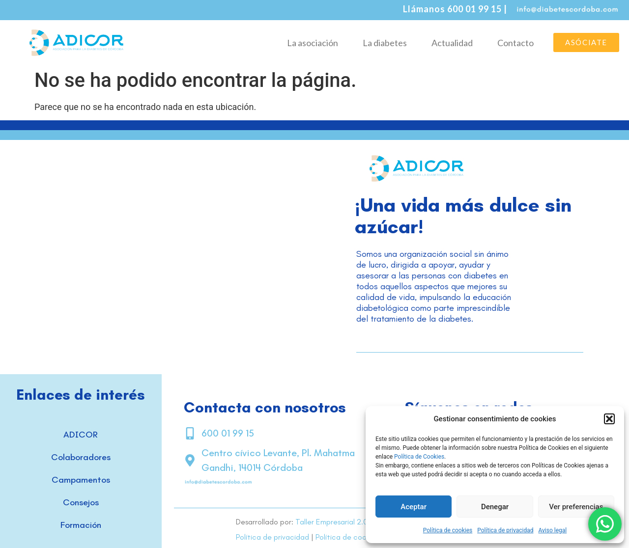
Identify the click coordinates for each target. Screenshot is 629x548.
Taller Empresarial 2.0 (331, 521)
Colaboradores (81, 457)
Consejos (81, 502)
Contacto (515, 42)
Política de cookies (448, 530)
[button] (609, 419)
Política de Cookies (419, 456)
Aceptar (413, 506)
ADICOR (80, 434)
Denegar (495, 506)
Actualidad (452, 42)
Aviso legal (552, 530)
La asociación (312, 42)
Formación (80, 525)
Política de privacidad (505, 530)
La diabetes (385, 42)
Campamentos (81, 479)
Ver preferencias (576, 506)
